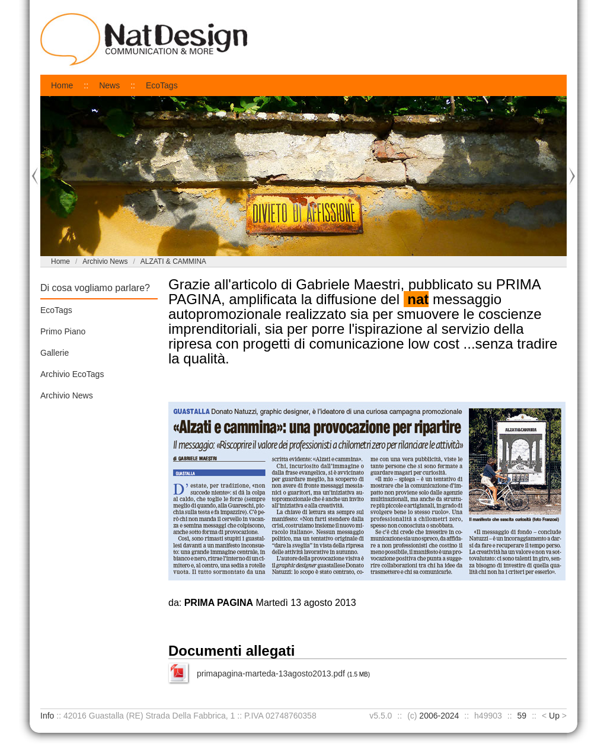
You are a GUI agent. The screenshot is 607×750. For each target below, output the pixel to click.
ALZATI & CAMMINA (173, 261)
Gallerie (54, 353)
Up (554, 715)
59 (522, 715)
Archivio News (104, 261)
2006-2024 (439, 715)
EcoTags (162, 85)
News (109, 85)
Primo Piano (62, 331)
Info (47, 715)
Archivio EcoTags (72, 374)
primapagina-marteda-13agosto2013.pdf (271, 673)
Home (62, 85)
